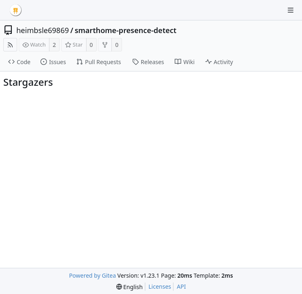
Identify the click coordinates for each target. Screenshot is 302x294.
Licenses (160, 286)
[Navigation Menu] (290, 10)
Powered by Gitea (92, 275)
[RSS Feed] (10, 44)
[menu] (129, 287)
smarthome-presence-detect (125, 30)
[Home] (15, 10)
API (181, 286)
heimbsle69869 (42, 30)
